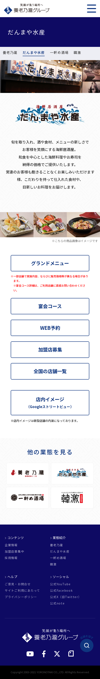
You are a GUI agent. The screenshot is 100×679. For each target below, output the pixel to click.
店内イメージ (50, 402)
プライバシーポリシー (21, 596)
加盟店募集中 (14, 551)
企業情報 (11, 545)
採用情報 (11, 557)
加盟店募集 (50, 349)
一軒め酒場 (59, 53)
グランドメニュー (50, 263)
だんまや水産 (34, 53)
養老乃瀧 (10, 53)
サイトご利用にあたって (22, 590)
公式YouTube (60, 584)
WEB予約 (50, 327)
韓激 (77, 53)
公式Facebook (61, 590)
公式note (57, 603)
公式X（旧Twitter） (65, 596)
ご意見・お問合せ (18, 584)
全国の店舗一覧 (50, 371)
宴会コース (50, 306)
